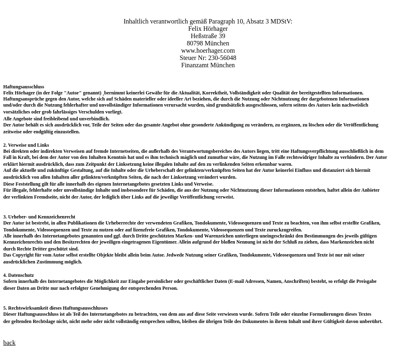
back (9, 342)
